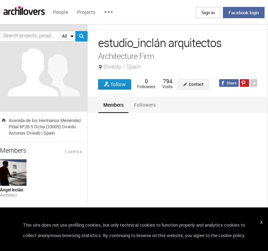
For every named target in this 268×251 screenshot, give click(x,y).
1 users (72, 151)
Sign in (208, 12)
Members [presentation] (113, 104)
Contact (196, 84)
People (60, 12)
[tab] (113, 105)
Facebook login (244, 12)
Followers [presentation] (145, 104)
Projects (86, 12)
